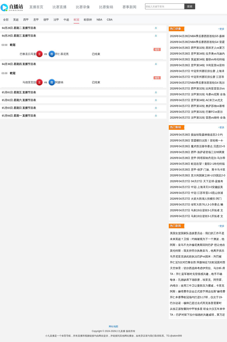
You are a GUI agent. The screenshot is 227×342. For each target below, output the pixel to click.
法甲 (56, 19)
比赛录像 (83, 7)
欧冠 (76, 19)
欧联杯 (88, 19)
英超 (16, 19)
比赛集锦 (106, 7)
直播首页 (36, 7)
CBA (110, 19)
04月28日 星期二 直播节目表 (79, 28)
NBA (99, 19)
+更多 (221, 29)
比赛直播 (60, 7)
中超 (66, 19)
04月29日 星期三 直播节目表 (79, 35)
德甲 (46, 19)
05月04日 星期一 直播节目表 (79, 115)
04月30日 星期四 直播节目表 (79, 64)
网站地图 (113, 326)
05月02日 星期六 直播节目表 (79, 100)
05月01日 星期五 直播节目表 (79, 92)
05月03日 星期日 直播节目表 (79, 107)
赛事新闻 (129, 7)
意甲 (36, 19)
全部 (6, 19)
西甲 (26, 19)
